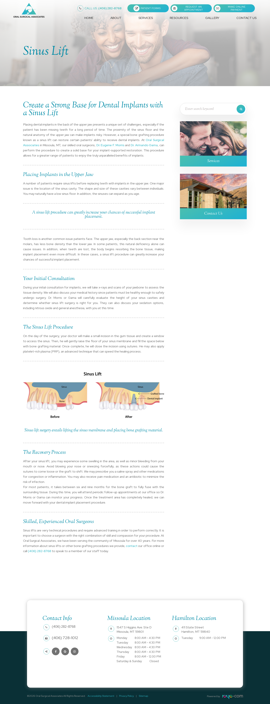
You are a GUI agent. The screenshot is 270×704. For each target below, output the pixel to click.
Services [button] (145, 18)
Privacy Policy (124, 695)
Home (89, 18)
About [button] (115, 18)
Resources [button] (179, 18)
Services (213, 161)
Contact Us (246, 18)
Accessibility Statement (100, 695)
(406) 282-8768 (103, 8)
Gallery (212, 18)
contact (131, 546)
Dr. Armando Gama (144, 145)
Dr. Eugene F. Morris (110, 145)
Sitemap (139, 695)
